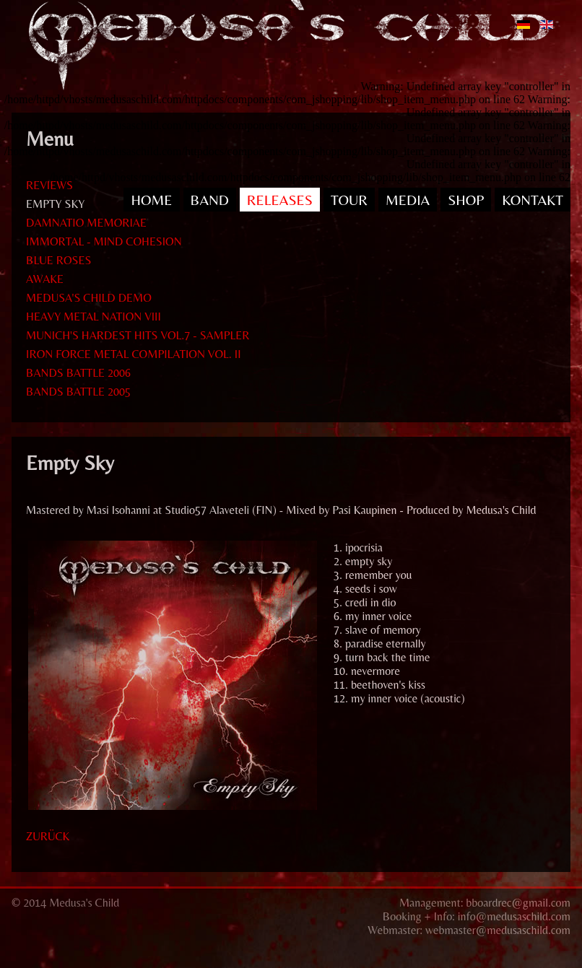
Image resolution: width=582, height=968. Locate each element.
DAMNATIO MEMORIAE (86, 223)
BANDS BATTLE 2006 (78, 373)
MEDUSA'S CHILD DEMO (89, 298)
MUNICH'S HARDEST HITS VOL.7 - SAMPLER (137, 335)
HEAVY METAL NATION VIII (93, 316)
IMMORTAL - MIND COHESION (104, 241)
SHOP (466, 199)
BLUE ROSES (58, 260)
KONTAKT (532, 199)
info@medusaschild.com (514, 916)
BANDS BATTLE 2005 (78, 391)
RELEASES (280, 199)
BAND (210, 199)
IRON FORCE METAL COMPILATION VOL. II (133, 354)
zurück (47, 836)
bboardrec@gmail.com (518, 903)
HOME (151, 199)
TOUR (349, 199)
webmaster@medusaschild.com (497, 930)
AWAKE (45, 279)
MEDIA (408, 199)
